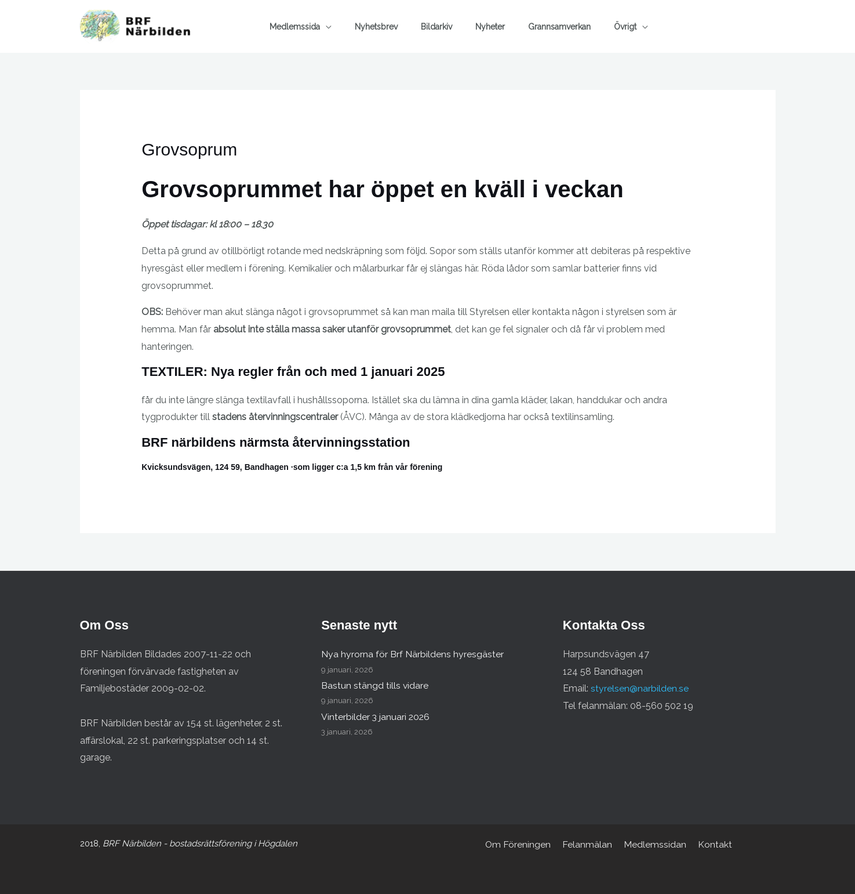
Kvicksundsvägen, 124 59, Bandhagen (215, 467)
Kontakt (712, 844)
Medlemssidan (654, 844)
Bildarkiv (436, 26)
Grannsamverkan (559, 26)
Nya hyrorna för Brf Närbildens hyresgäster (412, 654)
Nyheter (490, 26)
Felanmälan (589, 844)
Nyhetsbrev (376, 26)
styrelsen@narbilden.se (640, 688)
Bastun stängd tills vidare (375, 685)
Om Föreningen (522, 844)
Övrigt (625, 26)
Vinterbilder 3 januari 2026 (376, 716)
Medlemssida (295, 26)
